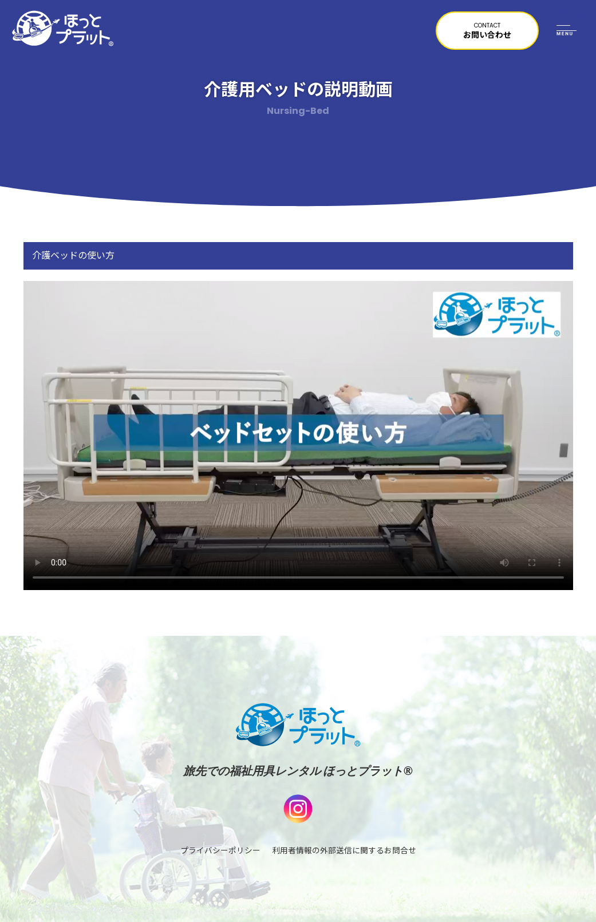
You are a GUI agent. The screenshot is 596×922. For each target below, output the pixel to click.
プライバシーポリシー (220, 851)
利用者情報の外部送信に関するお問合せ (344, 851)
